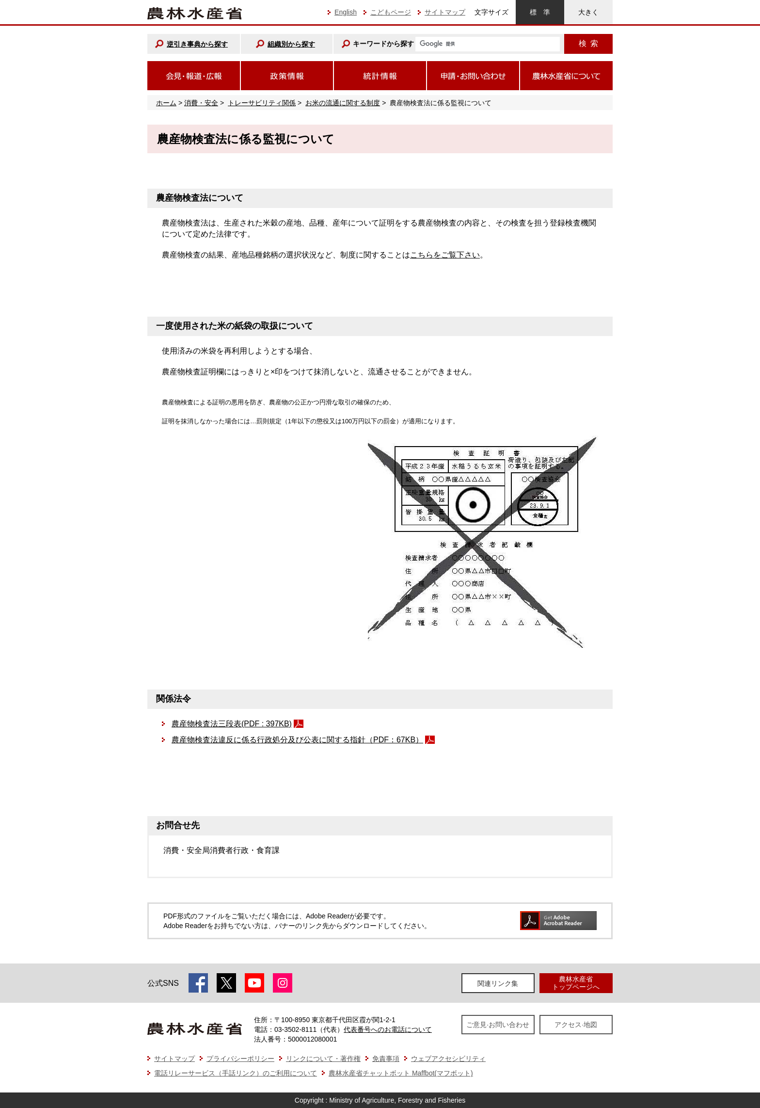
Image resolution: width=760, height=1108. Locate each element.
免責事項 (385, 1058)
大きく (588, 12)
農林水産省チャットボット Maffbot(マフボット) (401, 1073)
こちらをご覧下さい (445, 255)
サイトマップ (445, 12)
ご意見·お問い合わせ (497, 1024)
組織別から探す (291, 44)
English (345, 12)
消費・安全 (201, 103)
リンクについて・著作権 (323, 1058)
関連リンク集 (497, 983)
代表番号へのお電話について (388, 1029)
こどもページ (390, 12)
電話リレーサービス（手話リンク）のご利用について (235, 1073)
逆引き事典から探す (197, 44)
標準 (540, 12)
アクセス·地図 (575, 1024)
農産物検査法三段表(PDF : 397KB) (232, 724)
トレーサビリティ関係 (262, 103)
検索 (588, 43)
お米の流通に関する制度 (342, 103)
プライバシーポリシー (240, 1058)
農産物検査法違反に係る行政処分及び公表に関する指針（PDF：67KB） (297, 740)
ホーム (166, 103)
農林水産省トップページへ (576, 982)
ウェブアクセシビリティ (448, 1058)
